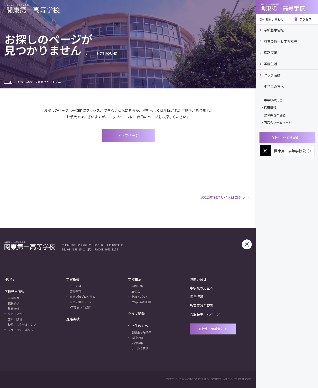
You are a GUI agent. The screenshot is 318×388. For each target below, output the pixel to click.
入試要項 (137, 338)
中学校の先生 (272, 101)
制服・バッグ (140, 296)
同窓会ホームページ (277, 123)
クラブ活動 (136, 313)
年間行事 (137, 286)
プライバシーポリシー (22, 330)
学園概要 (13, 298)
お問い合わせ (271, 19)
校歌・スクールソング (22, 324)
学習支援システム (81, 302)
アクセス (302, 19)
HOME (8, 82)
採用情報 (269, 109)
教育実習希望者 (274, 116)
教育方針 (13, 308)
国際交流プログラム (82, 296)
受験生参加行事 (141, 332)
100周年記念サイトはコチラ (225, 197)
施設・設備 (15, 319)
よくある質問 (140, 348)
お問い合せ (198, 279)
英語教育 (75, 291)
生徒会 (135, 291)
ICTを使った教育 (80, 307)
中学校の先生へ (201, 288)
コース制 (75, 286)
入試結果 (137, 343)
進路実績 (73, 319)
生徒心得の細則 (141, 302)
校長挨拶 (13, 303)
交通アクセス (16, 314)
